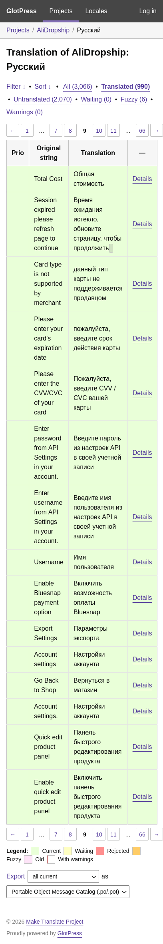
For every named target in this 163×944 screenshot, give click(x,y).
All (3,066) (77, 86)
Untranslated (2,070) (43, 99)
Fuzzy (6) (134, 99)
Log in (148, 11)
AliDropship (53, 30)
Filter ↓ (16, 86)
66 (142, 130)
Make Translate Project (54, 921)
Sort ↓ (43, 86)
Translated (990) (125, 86)
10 (99, 130)
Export (15, 876)
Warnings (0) (24, 112)
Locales (96, 11)
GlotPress (21, 11)
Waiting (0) (96, 99)
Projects (61, 11)
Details (142, 178)
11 (113, 130)
